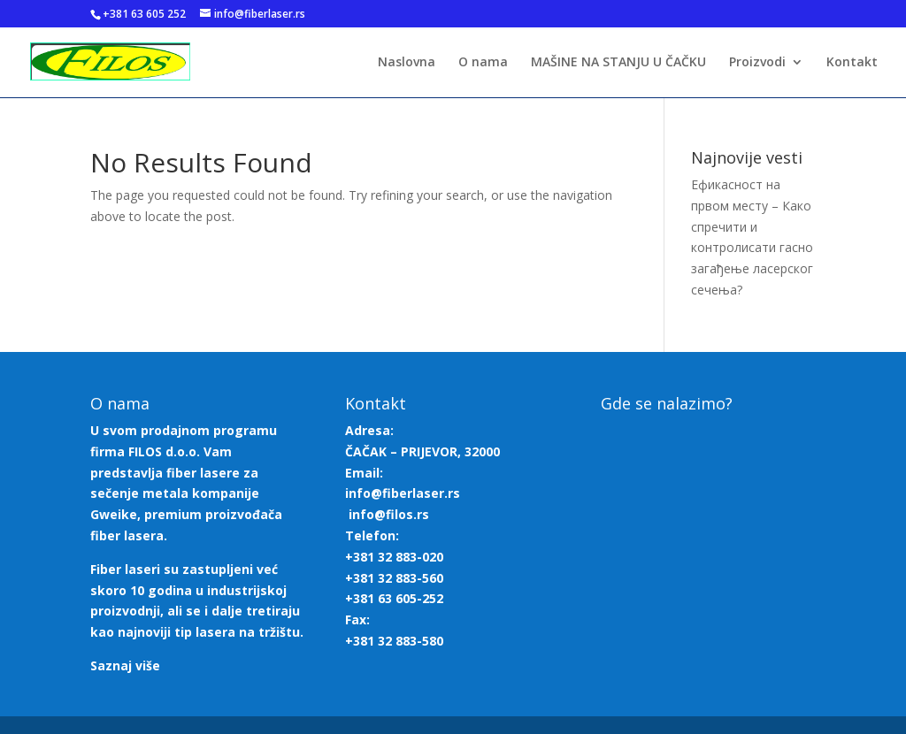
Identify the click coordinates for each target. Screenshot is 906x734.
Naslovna (406, 63)
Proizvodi (757, 63)
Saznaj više (125, 665)
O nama (483, 63)
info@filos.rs (389, 514)
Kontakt (852, 63)
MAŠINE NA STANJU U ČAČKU (618, 63)
